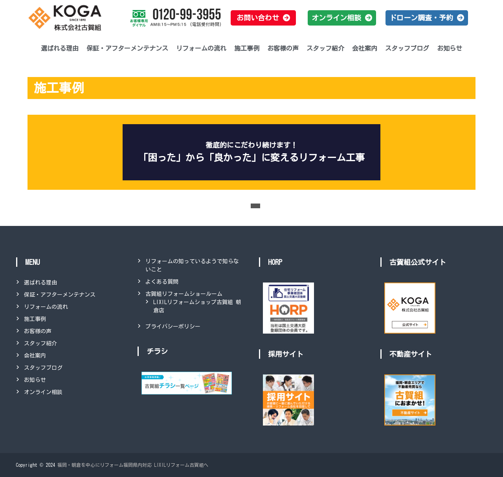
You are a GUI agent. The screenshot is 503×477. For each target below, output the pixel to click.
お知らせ (449, 48)
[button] (263, 18)
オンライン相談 (43, 392)
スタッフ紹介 (325, 48)
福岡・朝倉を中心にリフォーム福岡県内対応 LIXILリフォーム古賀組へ (132, 464)
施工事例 (246, 48)
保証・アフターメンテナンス (127, 48)
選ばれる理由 (60, 48)
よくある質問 (161, 281)
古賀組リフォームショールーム (183, 294)
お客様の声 (283, 48)
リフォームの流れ (201, 48)
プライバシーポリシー (172, 326)
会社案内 (364, 48)
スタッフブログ (407, 48)
